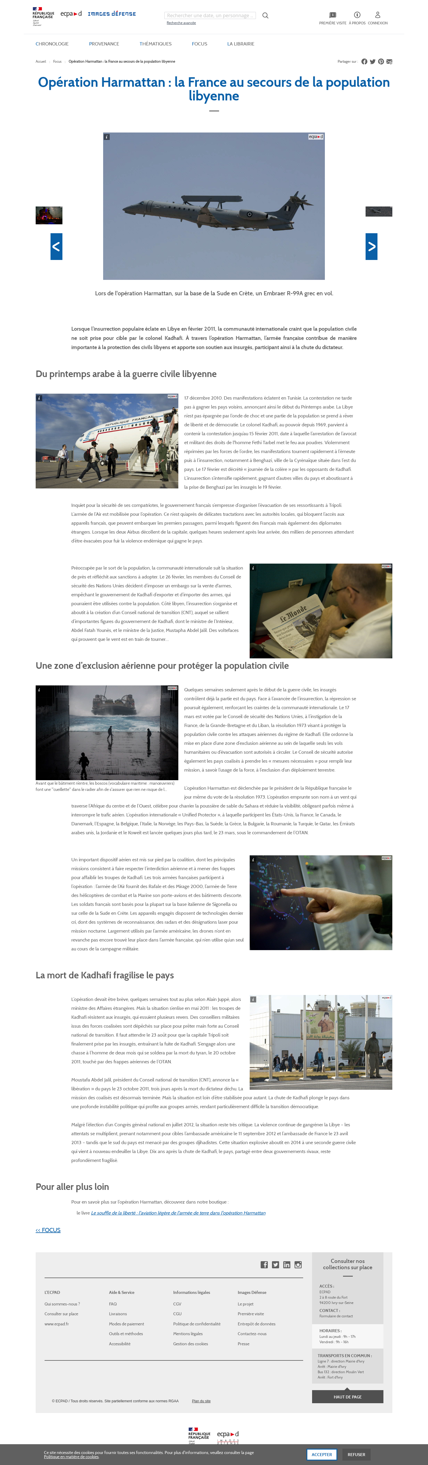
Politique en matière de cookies (71, 1456)
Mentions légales (188, 1333)
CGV (177, 1303)
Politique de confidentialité (197, 1323)
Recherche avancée (181, 22)
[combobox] (210, 14)
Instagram (298, 1264)
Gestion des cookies (190, 1343)
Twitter (275, 1264)
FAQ (113, 1303)
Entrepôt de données (257, 1323)
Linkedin (286, 1264)
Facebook (264, 1264)
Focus (57, 60)
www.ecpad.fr (57, 1323)
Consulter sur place (61, 1313)
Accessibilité (119, 1343)
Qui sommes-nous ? (62, 1303)
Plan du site (201, 1400)
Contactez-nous (252, 1333)
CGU (177, 1313)
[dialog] (214, 1454)
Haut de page (348, 1396)
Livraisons (118, 1313)
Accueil (41, 60)
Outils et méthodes (126, 1333)
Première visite (251, 1313)
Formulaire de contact (336, 1315)
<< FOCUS (48, 1229)
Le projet (246, 1303)
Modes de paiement (126, 1323)
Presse (243, 1343)
